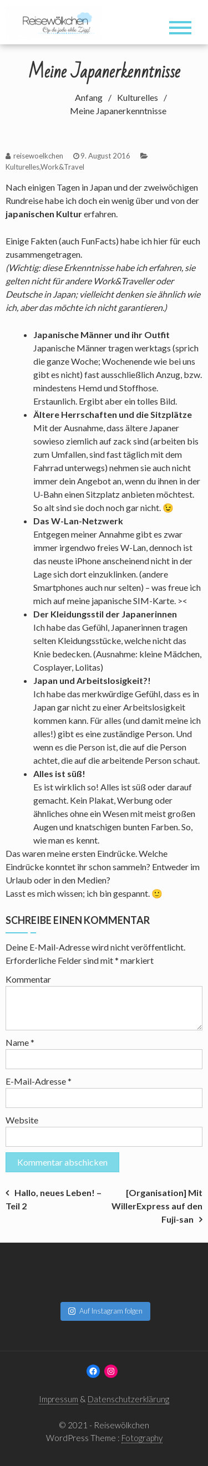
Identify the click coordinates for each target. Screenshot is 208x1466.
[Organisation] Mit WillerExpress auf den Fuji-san (156, 1205)
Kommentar (28, 979)
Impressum (58, 1399)
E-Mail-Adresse (39, 1081)
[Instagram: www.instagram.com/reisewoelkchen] (111, 1371)
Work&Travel (62, 166)
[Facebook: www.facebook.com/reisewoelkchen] (93, 1371)
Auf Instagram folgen (105, 1310)
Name (20, 1042)
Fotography (142, 1438)
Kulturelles (22, 166)
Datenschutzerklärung (128, 1399)
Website (22, 1120)
